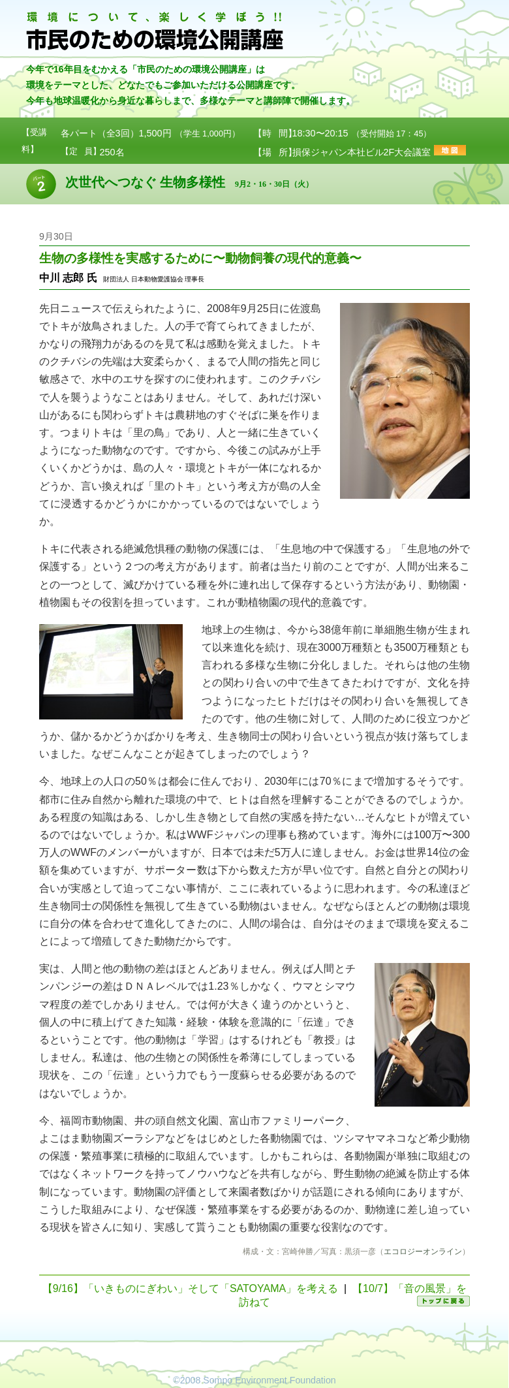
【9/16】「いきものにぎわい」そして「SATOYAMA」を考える (190, 1288)
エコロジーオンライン (423, 1251)
